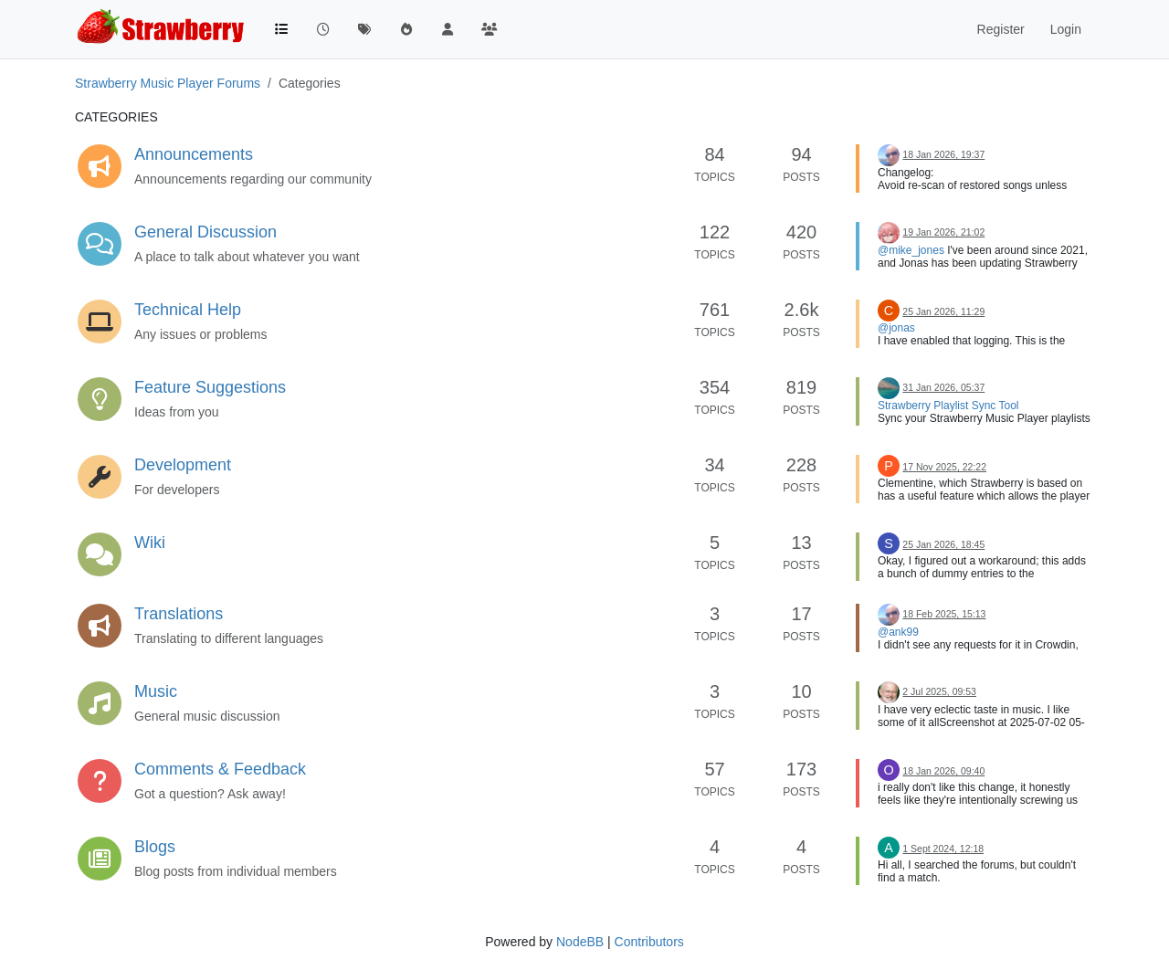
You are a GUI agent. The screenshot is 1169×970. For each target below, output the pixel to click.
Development (182, 465)
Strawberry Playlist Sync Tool (948, 405)
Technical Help (187, 309)
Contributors (649, 941)
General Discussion (205, 232)
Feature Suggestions (210, 387)
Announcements (193, 154)
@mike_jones (911, 250)
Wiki (149, 542)
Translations (178, 614)
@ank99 (898, 632)
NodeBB (580, 941)
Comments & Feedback (220, 769)
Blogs (154, 847)
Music (155, 691)
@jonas (896, 328)
